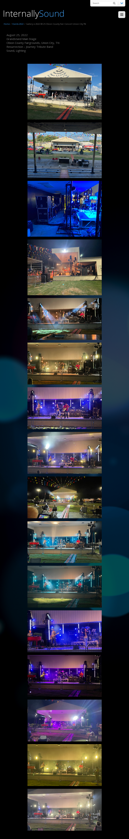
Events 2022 (18, 23)
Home (7, 23)
